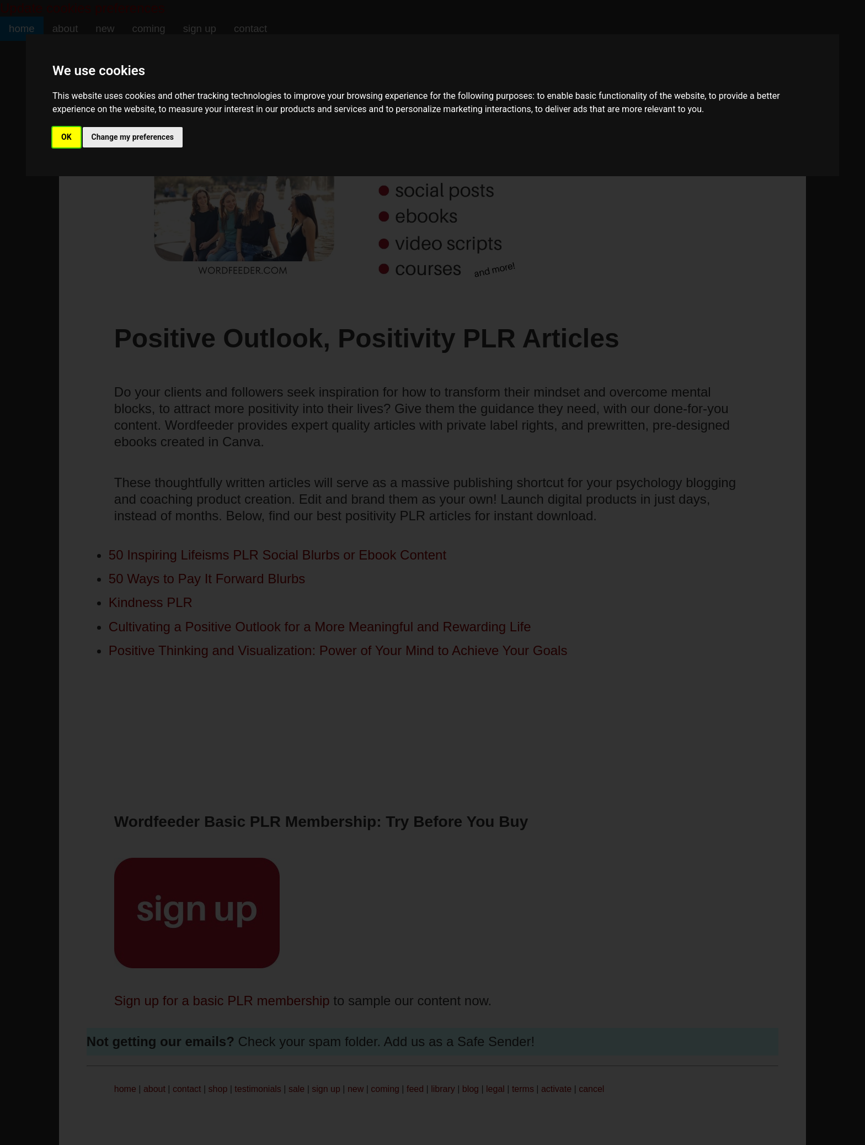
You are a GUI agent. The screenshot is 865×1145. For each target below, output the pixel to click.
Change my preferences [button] (133, 137)
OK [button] (66, 137)
